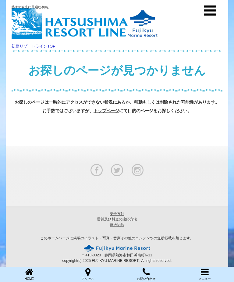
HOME (29, 273)
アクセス (87, 273)
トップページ (106, 110)
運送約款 (117, 225)
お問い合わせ (146, 273)
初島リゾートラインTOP (33, 46)
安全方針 (117, 214)
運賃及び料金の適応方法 (117, 219)
